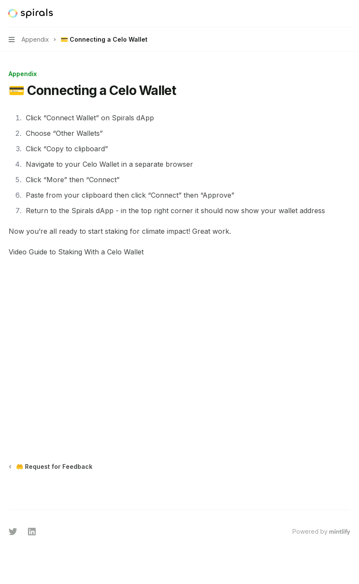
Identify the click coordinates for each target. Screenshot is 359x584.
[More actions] (348, 14)
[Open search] (331, 14)
